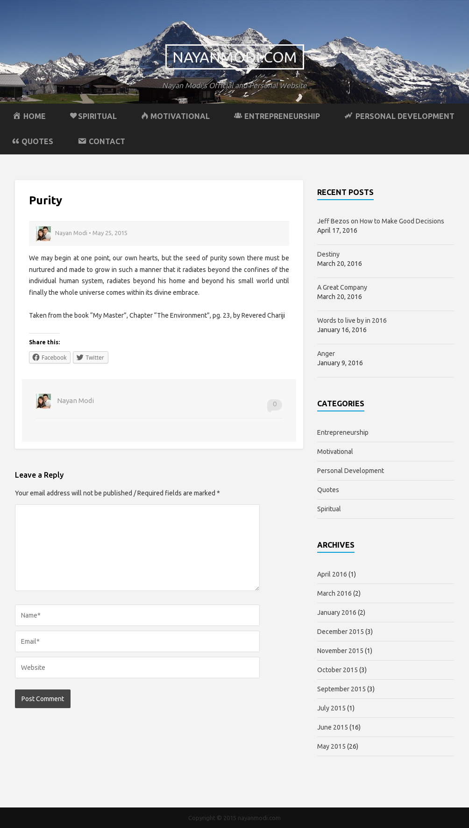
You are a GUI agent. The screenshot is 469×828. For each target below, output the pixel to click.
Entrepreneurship (343, 432)
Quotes (328, 490)
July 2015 (331, 708)
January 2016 (336, 612)
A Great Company (342, 287)
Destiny (328, 254)
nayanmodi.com (234, 57)
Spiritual (329, 509)
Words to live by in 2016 (352, 320)
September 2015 (341, 689)
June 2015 (332, 727)
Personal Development (350, 470)
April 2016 (332, 574)
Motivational (335, 451)
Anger (326, 353)
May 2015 (331, 746)
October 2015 (337, 670)
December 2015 (340, 631)
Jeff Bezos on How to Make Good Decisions (380, 221)
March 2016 (334, 593)
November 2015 (340, 650)
